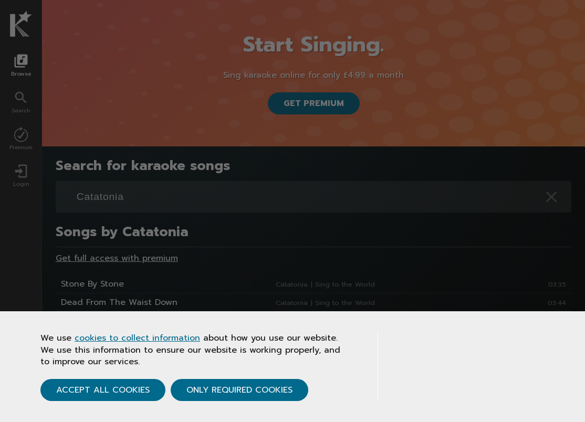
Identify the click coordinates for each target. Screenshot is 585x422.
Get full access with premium (117, 258)
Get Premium (314, 103)
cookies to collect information (137, 338)
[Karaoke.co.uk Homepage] (21, 23)
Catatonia (292, 284)
